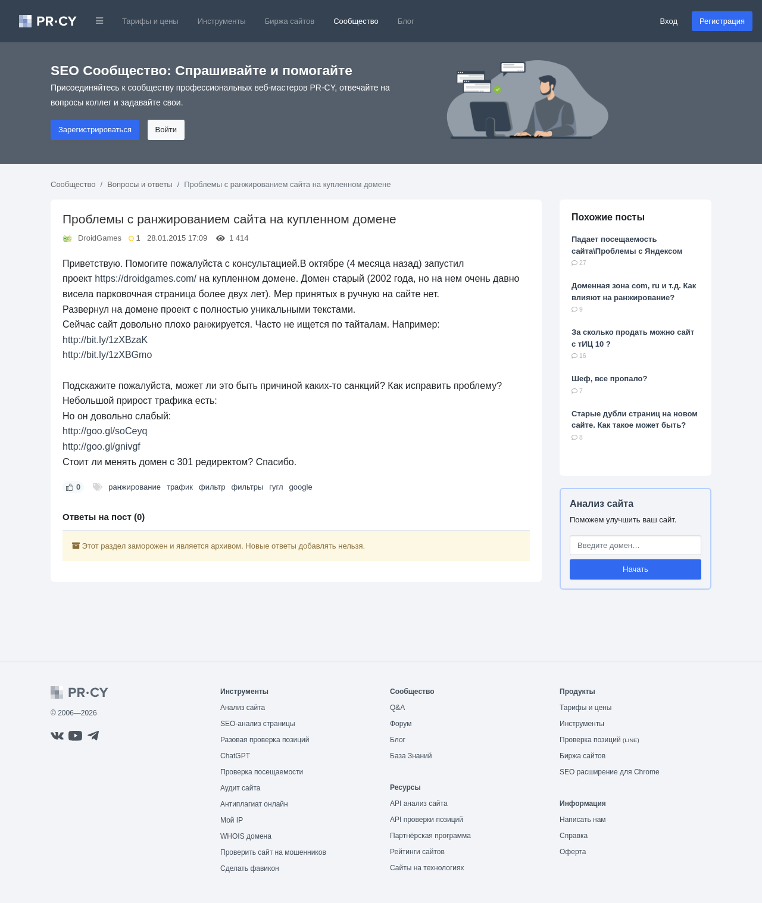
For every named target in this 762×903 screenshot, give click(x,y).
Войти (166, 129)
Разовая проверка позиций (264, 740)
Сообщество (356, 21)
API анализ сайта (419, 803)
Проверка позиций (599, 740)
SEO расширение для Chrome (610, 772)
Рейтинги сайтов (417, 852)
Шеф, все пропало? (609, 378)
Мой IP (231, 820)
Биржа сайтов (290, 21)
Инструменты (222, 21)
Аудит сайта (240, 788)
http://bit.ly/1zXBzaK (105, 340)
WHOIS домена (245, 836)
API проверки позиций (426, 819)
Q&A (397, 707)
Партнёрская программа (430, 836)
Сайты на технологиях (427, 868)
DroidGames (99, 237)
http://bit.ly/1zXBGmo (107, 355)
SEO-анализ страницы (257, 724)
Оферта (573, 852)
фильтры (247, 486)
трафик (180, 486)
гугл (276, 486)
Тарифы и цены (150, 21)
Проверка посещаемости (261, 772)
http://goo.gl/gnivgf (101, 446)
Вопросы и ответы (139, 184)
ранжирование (134, 486)
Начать (635, 569)
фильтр (212, 486)
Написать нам (583, 819)
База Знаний (411, 756)
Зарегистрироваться (95, 129)
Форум (400, 724)
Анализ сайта (601, 504)
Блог (406, 21)
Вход (668, 21)
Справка (574, 836)
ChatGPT (235, 756)
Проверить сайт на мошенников (273, 852)
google (301, 486)
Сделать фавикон (249, 868)
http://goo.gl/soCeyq (105, 431)
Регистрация (722, 21)
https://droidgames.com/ (145, 278)
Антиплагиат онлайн (254, 804)
